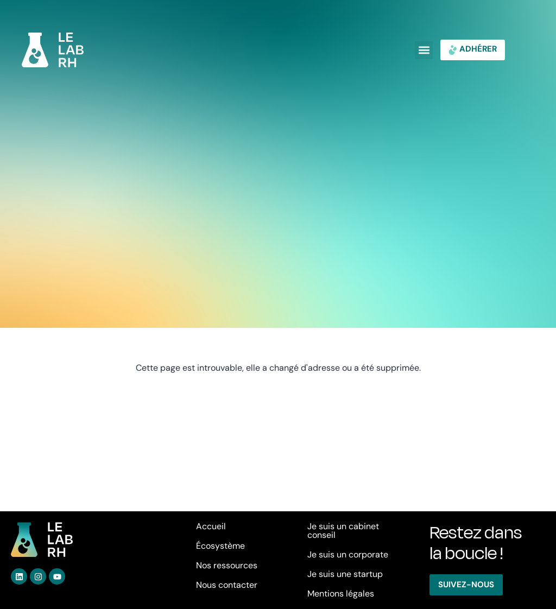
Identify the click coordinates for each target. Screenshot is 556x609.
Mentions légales (340, 593)
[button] (424, 50)
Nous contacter (226, 585)
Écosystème (220, 545)
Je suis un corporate (347, 554)
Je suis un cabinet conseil (343, 531)
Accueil (211, 526)
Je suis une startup (345, 574)
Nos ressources (226, 565)
